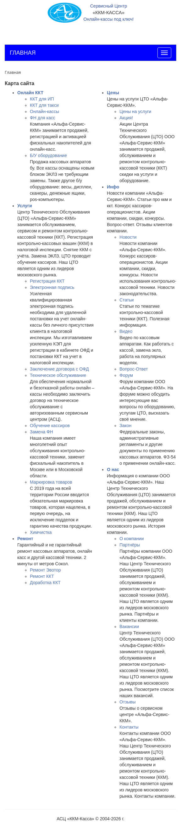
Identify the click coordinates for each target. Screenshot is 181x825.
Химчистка (41, 532)
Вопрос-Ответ (133, 369)
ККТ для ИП (42, 98)
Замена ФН (41, 431)
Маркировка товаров (51, 482)
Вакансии (129, 626)
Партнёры (129, 544)
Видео (125, 331)
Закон (125, 425)
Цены (113, 92)
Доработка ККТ (45, 582)
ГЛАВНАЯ (23, 53)
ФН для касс (42, 117)
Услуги (24, 205)
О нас (113, 469)
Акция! (126, 117)
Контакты (128, 727)
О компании (131, 538)
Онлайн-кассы (44, 111)
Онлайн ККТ (30, 92)
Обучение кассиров (50, 425)
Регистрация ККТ (47, 281)
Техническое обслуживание (58, 375)
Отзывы (127, 701)
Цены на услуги (135, 111)
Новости (127, 237)
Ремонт (25, 538)
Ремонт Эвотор (45, 570)
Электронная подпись (52, 287)
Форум (126, 375)
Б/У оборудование (48, 155)
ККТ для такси (44, 105)
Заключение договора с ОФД (59, 369)
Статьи (126, 299)
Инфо (113, 186)
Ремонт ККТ (42, 576)
